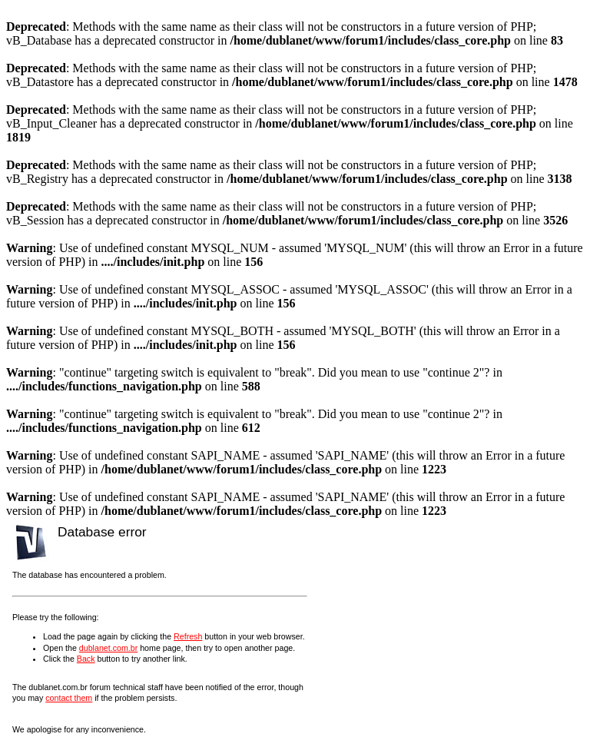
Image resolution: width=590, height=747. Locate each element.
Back (86, 658)
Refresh (188, 636)
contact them (68, 697)
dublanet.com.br (108, 647)
